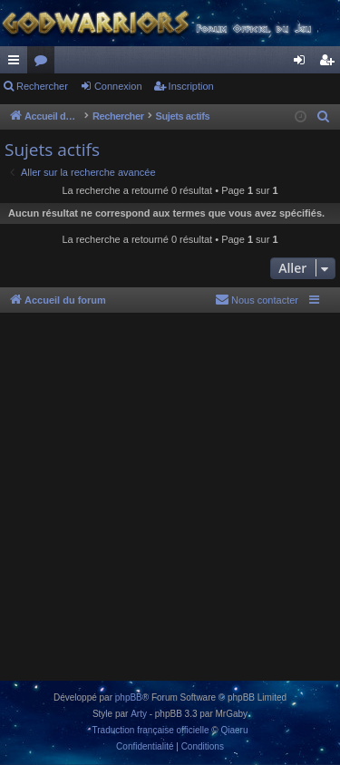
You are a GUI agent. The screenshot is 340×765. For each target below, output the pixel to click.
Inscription (191, 86)
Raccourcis (17, 63)
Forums (44, 63)
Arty (139, 714)
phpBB (128, 697)
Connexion (118, 86)
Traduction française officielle (150, 730)
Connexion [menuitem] (303, 63)
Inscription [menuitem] (330, 63)
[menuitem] (324, 117)
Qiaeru (234, 730)
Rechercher (42, 86)
